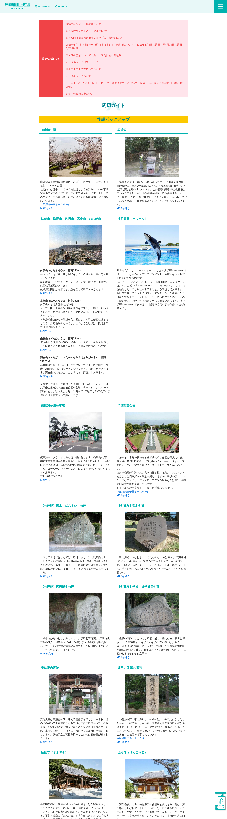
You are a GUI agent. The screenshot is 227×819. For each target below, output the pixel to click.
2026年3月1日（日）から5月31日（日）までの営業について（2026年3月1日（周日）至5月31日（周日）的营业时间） (125, 46)
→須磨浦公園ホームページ (55, 204)
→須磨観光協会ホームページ (133, 736)
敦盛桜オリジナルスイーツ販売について (88, 30)
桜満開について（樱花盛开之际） (85, 23)
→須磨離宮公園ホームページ (133, 489)
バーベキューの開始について (82, 62)
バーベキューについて (78, 76)
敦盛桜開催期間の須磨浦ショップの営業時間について (96, 37)
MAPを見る (46, 208)
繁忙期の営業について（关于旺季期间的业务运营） (95, 55)
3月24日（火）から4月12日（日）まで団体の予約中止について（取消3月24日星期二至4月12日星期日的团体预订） (126, 85)
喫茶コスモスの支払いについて (83, 69)
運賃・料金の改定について (81, 93)
